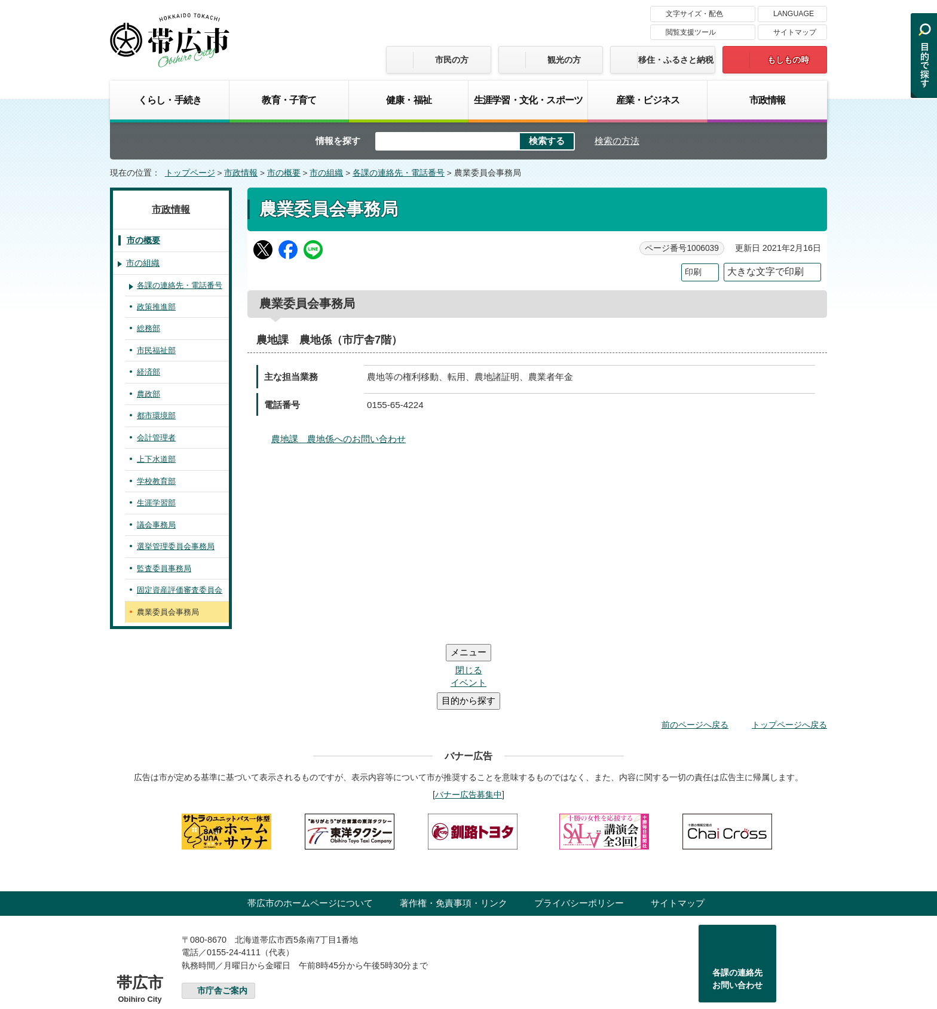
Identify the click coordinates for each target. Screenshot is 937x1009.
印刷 (693, 272)
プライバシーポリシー (579, 831)
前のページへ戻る (695, 653)
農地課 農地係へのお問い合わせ (338, 439)
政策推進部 (156, 306)
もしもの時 (788, 60)
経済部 (148, 371)
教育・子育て (289, 99)
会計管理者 (156, 437)
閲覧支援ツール (691, 32)
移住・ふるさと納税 (676, 60)
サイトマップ (794, 32)
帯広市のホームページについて (310, 831)
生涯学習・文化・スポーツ (528, 99)
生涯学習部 (156, 502)
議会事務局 (156, 524)
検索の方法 (617, 141)
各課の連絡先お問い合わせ (737, 907)
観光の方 (564, 60)
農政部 (148, 394)
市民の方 (451, 60)
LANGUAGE (793, 14)
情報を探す (338, 141)
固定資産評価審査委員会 (179, 589)
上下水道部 (156, 459)
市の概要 (284, 172)
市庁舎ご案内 (222, 919)
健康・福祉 (408, 99)
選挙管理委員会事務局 (176, 546)
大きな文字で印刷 (765, 271)
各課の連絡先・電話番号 (399, 172)
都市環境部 (156, 415)
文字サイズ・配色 (694, 14)
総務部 (148, 328)
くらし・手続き (169, 99)
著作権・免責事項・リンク (453, 831)
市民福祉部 (156, 350)
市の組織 (326, 172)
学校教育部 (156, 481)
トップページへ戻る (789, 653)
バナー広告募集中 (468, 723)
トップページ (190, 172)
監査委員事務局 (164, 568)
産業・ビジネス (647, 99)
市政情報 (767, 99)
